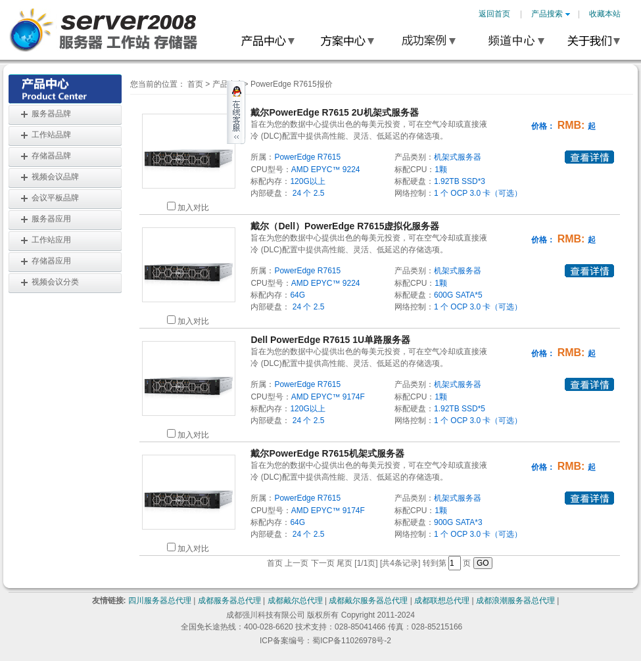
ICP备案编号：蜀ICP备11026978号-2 (325, 640)
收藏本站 (605, 13)
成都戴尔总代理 (295, 600)
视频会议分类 (55, 281)
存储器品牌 (51, 155)
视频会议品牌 (55, 176)
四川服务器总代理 (159, 600)
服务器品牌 (51, 113)
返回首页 (494, 13)
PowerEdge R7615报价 (291, 84)
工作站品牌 (51, 134)
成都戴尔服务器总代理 (368, 600)
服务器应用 (51, 218)
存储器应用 (51, 260)
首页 (195, 84)
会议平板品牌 (55, 197)
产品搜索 (550, 13)
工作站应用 (51, 239)
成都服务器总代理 (229, 600)
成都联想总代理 (441, 600)
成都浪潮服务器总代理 (515, 600)
